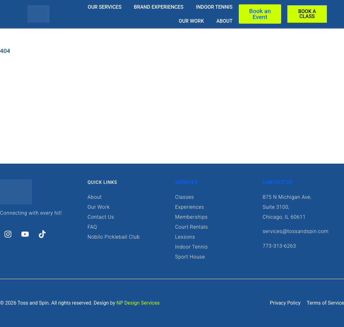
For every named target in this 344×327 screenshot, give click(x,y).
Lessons (185, 237)
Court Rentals (191, 227)
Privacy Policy (285, 303)
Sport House (190, 257)
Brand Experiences (158, 7)
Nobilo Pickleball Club (113, 237)
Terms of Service (325, 303)
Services (186, 182)
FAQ (92, 227)
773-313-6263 (279, 246)
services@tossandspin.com (296, 231)
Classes (184, 197)
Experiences (189, 207)
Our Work (191, 21)
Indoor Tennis (214, 7)
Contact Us (100, 217)
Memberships (191, 217)
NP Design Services (138, 303)
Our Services (104, 7)
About (224, 21)
